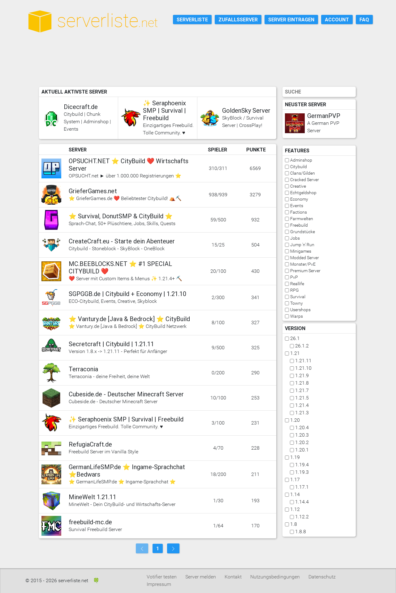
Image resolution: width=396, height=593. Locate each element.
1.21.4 (302, 405)
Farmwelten (301, 218)
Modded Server (304, 257)
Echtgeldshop (303, 192)
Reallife (297, 283)
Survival (297, 296)
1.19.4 (302, 465)
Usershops (300, 309)
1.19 (295, 457)
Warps (296, 316)
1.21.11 (303, 361)
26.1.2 (302, 346)
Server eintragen (291, 19)
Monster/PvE (303, 264)
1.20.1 (302, 450)
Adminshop (301, 160)
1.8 (293, 524)
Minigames (300, 251)
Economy (299, 199)
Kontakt (233, 577)
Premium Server (305, 270)
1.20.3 (302, 435)
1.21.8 (302, 383)
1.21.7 (302, 390)
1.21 (295, 353)
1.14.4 (302, 502)
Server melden (200, 577)
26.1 (295, 338)
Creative (298, 186)
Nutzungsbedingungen (275, 577)
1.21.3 (302, 413)
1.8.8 (300, 531)
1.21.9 (302, 375)
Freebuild (299, 225)
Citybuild (298, 166)
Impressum (159, 584)
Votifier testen (162, 577)
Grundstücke (302, 231)
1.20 (295, 420)
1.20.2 (302, 442)
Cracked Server (304, 179)
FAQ (364, 19)
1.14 (295, 494)
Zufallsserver (238, 19)
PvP (294, 277)
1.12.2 (302, 517)
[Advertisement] (201, 68)
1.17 (295, 479)
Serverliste (192, 19)
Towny (296, 303)
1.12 (295, 509)
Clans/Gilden (302, 173)
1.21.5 (302, 398)
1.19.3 (302, 472)
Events (296, 205)
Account (337, 19)
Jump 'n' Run (302, 244)
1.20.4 (302, 427)
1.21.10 (303, 368)
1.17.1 (302, 487)
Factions (298, 212)
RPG (294, 290)
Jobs (295, 238)
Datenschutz (322, 577)
